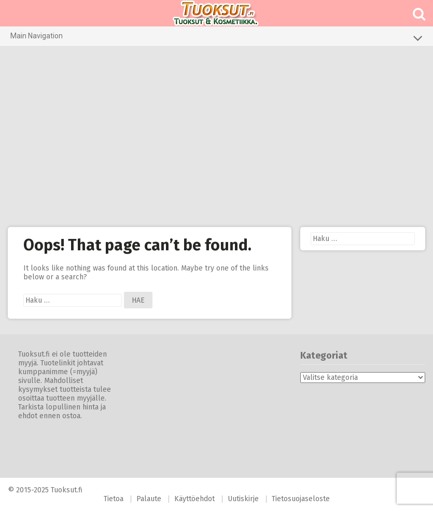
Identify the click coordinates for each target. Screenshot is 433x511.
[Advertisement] (216, 136)
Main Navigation (216, 38)
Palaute (148, 498)
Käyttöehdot (194, 498)
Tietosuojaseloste (301, 498)
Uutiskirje (243, 498)
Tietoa (113, 498)
